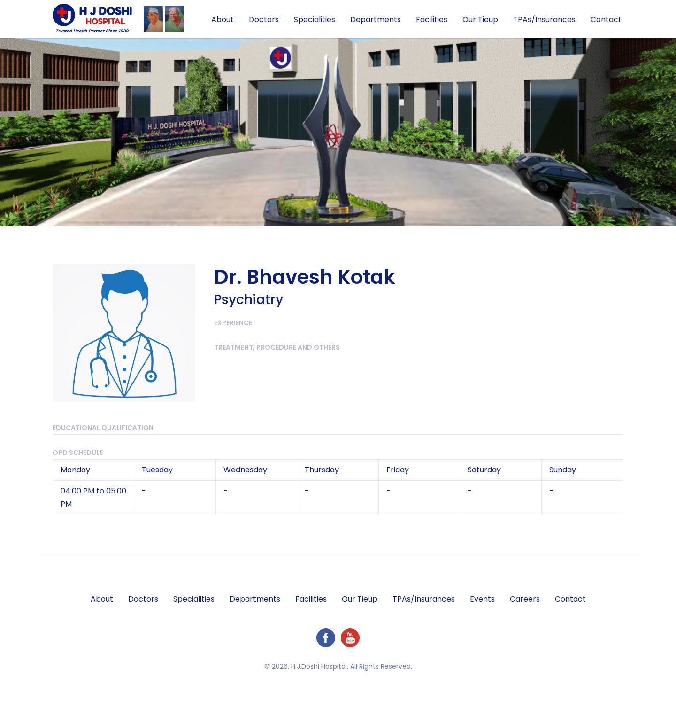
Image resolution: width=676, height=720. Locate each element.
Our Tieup (480, 19)
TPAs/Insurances (544, 19)
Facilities (431, 19)
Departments (375, 19)
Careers (525, 599)
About (222, 19)
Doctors (264, 19)
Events (482, 599)
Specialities (314, 19)
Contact (606, 19)
